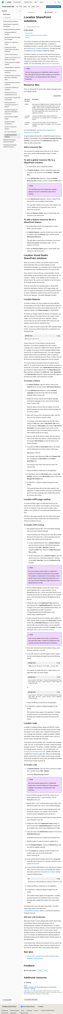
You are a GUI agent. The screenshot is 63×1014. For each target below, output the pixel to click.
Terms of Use (4, 1013)
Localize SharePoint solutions (45, 629)
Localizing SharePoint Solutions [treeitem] (11, 136)
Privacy (36, 1010)
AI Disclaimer (4, 1010)
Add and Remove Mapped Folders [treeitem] (11, 117)
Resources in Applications (52, 63)
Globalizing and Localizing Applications (37, 48)
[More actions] (60, 12)
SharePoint (31, 12)
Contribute (29, 1010)
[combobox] (11, 14)
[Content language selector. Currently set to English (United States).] (9, 1006)
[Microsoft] (3, 2)
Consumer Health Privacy (47, 1010)
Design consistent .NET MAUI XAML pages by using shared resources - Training (40, 988)
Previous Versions (14, 1010)
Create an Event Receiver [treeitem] (11, 54)
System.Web (35, 863)
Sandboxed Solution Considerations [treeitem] (10, 122)
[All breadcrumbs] (25, 12)
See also (27, 37)
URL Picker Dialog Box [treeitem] (10, 131)
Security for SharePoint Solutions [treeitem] (10, 127)
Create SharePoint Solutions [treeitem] (10, 21)
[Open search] (55, 2)
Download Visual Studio (53, 6)
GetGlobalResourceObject (47, 872)
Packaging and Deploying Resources (34, 751)
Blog (22, 1010)
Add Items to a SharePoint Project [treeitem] (11, 43)
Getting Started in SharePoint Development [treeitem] (10, 25)
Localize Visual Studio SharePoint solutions (36, 35)
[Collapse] (20, 11)
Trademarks (13, 1013)
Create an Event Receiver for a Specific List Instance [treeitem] (12, 58)
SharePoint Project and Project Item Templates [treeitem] (12, 38)
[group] (44, 681)
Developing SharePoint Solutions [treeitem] (10, 33)
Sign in (59, 2)
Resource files (28, 33)
